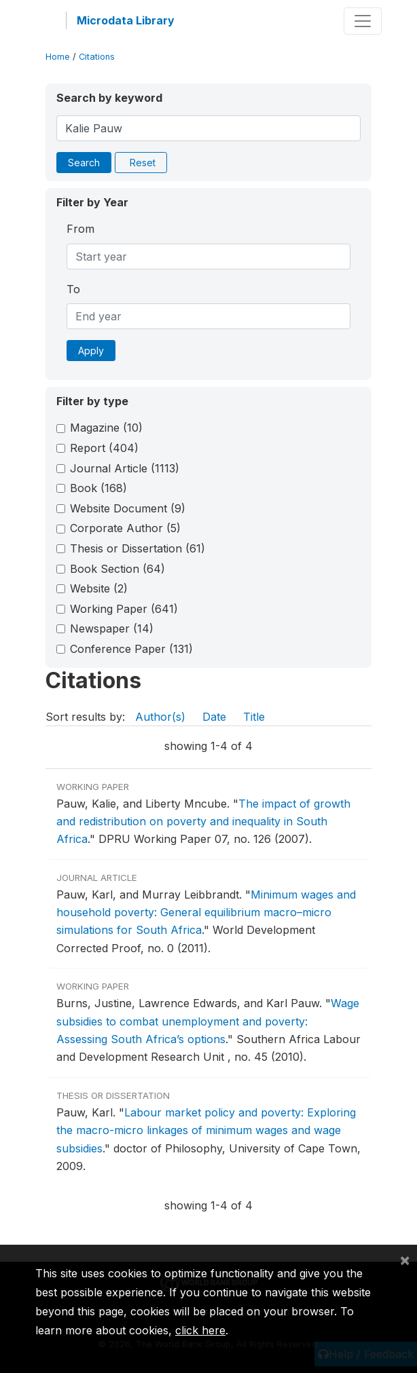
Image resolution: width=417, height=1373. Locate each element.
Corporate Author (125, 528)
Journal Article (124, 468)
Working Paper (124, 609)
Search (84, 162)
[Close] (404, 1260)
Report (104, 448)
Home (58, 57)
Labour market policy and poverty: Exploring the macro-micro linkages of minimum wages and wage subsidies (206, 1130)
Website (99, 588)
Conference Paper (131, 649)
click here (200, 1330)
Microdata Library (126, 20)
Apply (91, 350)
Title (254, 716)
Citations (97, 57)
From (80, 229)
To (73, 289)
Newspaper (111, 628)
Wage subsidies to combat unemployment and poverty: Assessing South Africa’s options (207, 1021)
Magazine (106, 427)
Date (214, 716)
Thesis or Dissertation (137, 548)
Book (98, 488)
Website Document (127, 508)
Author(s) (160, 716)
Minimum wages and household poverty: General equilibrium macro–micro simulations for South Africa (206, 912)
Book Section (117, 569)
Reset (143, 162)
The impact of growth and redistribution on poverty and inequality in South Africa (203, 821)
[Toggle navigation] (363, 21)
